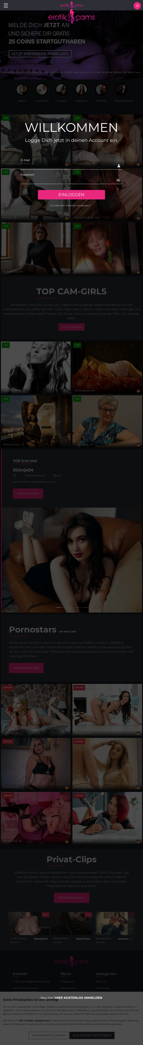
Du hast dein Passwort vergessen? (70, 205)
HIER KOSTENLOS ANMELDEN (78, 998)
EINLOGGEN (71, 194)
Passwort (27, 174)
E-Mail (25, 160)
